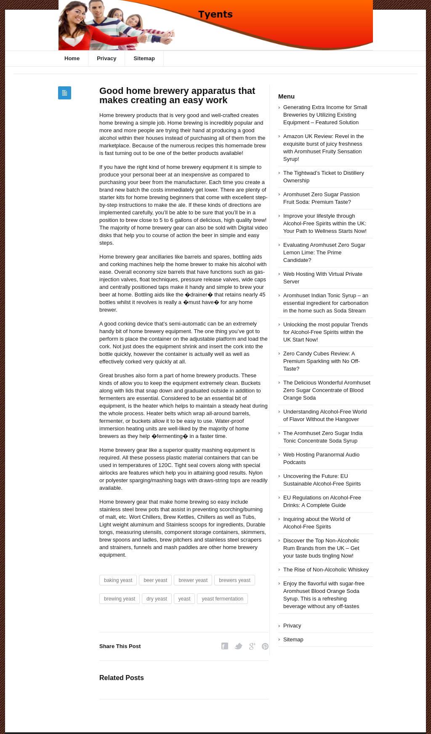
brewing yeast (119, 599)
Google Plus (252, 646)
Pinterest (265, 646)
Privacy (106, 58)
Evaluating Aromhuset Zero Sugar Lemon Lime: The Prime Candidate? (324, 252)
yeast (184, 599)
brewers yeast (234, 580)
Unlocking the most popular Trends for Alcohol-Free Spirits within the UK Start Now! (325, 332)
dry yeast (156, 599)
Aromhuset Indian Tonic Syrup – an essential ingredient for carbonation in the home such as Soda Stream (325, 303)
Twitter (238, 646)
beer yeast (155, 580)
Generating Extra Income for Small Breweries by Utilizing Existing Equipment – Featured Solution (325, 114)
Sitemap (144, 58)
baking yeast (118, 580)
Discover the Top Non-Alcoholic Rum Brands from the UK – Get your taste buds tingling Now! (321, 548)
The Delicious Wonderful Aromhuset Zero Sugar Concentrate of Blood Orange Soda (326, 390)
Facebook (224, 646)
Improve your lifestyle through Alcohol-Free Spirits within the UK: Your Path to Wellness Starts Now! (325, 223)
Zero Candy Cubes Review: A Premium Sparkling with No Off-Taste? (321, 361)
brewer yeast (193, 580)
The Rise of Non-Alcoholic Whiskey (326, 569)
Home (72, 58)
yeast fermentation (222, 599)
